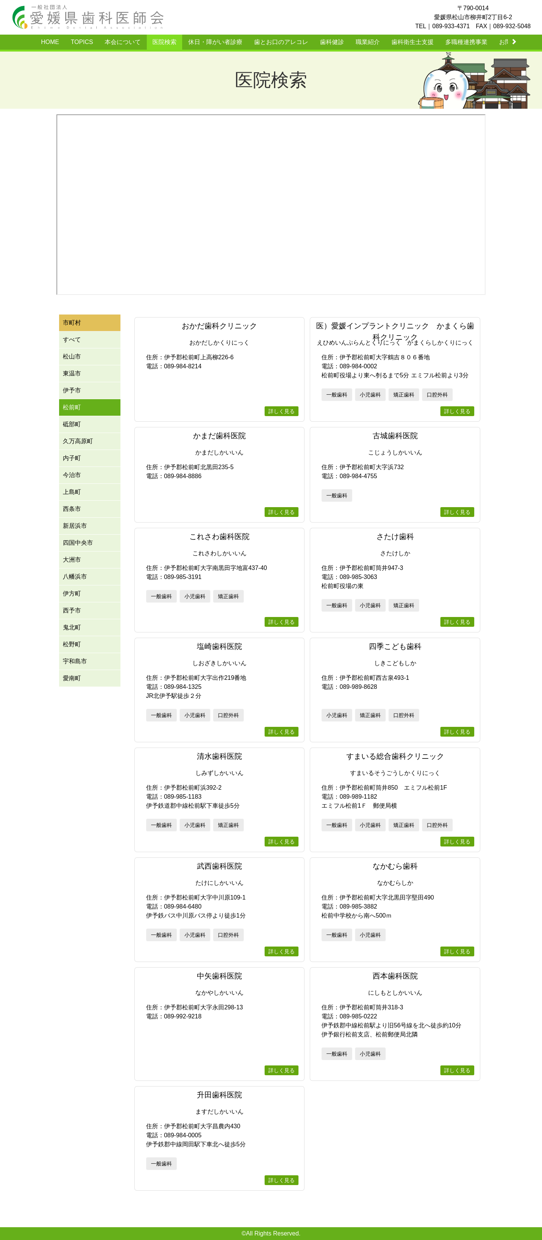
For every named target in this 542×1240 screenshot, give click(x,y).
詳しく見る (281, 411)
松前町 (72, 407)
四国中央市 (78, 542)
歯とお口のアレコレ (281, 42)
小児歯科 (370, 395)
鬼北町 (72, 627)
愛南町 (72, 678)
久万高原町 (78, 441)
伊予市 (72, 390)
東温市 (72, 373)
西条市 (72, 509)
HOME (50, 42)
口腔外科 (437, 395)
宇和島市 (75, 661)
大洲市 (72, 559)
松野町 (72, 644)
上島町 (72, 492)
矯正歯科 (403, 395)
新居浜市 (75, 526)
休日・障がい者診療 (215, 42)
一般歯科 (336, 395)
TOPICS (82, 42)
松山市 (72, 356)
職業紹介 (368, 42)
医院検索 (164, 42)
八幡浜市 (75, 576)
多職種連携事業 (466, 42)
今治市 (72, 475)
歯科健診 (332, 42)
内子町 (72, 458)
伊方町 (72, 593)
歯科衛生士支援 (412, 42)
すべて (72, 339)
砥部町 (72, 424)
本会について (123, 42)
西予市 (72, 610)
